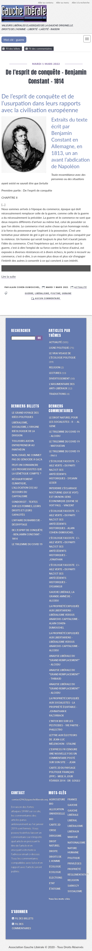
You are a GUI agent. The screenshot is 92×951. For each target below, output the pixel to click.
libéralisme (42, 293)
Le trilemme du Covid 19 (27, 544)
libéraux (73, 831)
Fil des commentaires (40, 48)
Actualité (80, 287)
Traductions (57, 394)
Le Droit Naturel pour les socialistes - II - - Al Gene (64, 422)
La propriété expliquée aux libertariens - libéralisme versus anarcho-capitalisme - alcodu (64, 642)
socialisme (75, 891)
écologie (55, 866)
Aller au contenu (45, 2)
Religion (54, 367)
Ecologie (55, 872)
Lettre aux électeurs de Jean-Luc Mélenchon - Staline (63, 740)
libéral (72, 820)
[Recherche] (23, 338)
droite (53, 851)
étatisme (55, 889)
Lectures (55, 373)
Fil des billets (13, 48)
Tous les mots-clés (59, 899)
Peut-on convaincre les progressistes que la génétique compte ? (27, 469)
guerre (29, 293)
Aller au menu (62, 2)
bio (51, 819)
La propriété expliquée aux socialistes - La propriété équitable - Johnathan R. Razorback (64, 707)
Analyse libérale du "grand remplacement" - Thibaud (64, 674)
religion (73, 880)
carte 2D (54, 825)
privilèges (74, 863)
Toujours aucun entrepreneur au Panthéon (23, 445)
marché (73, 837)
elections (55, 878)
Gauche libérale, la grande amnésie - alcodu (61, 596)
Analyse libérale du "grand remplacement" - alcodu (64, 660)
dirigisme (55, 836)
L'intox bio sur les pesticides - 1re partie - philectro (64, 725)
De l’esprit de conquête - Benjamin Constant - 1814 (46, 77)
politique (74, 858)
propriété (74, 869)
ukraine (66, 293)
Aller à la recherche (80, 2)
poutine (55, 293)
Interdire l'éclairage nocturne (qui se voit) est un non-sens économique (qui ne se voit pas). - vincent (63, 497)
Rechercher (20, 331)
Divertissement (59, 378)
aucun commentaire (47, 298)
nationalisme (76, 842)
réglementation (78, 875)
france (72, 799)
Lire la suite (8, 276)
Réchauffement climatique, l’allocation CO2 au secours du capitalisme (24, 488)
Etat (52, 883)
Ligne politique (59, 348)
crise (52, 830)
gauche (72, 805)
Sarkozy (73, 886)
